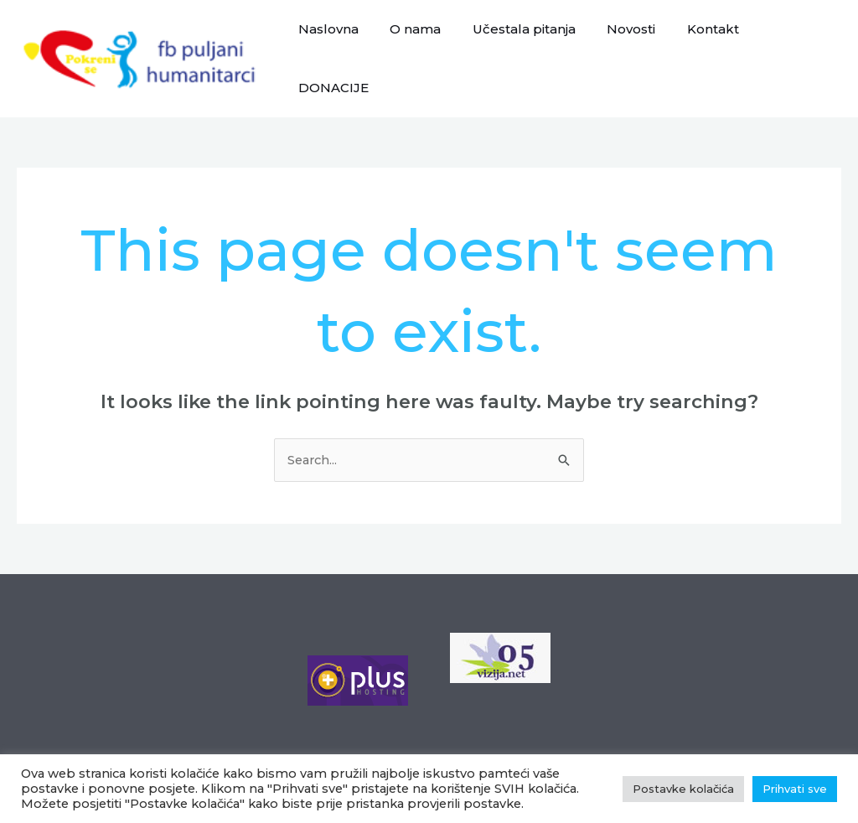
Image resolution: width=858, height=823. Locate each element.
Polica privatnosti (217, 751)
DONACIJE (793, 47)
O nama (428, 47)
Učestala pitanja (530, 47)
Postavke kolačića (343, 751)
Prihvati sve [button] (794, 788)
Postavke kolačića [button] (683, 788)
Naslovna (348, 47)
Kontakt (707, 47)
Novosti (631, 47)
